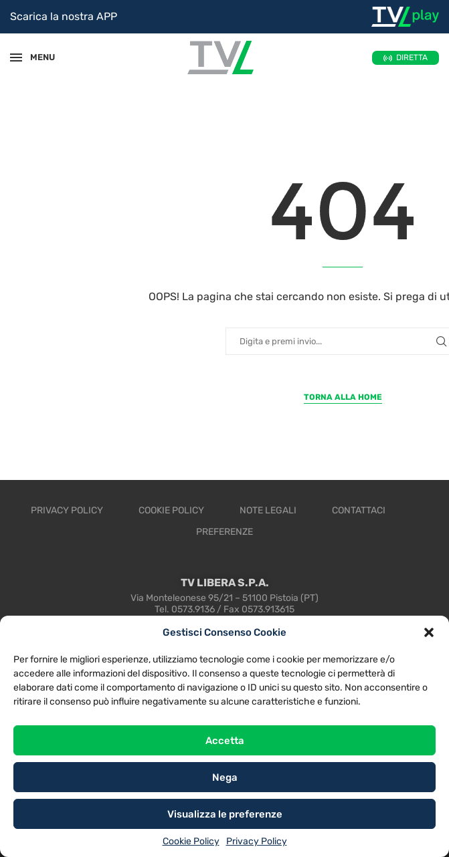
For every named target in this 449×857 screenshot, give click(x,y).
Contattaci (358, 510)
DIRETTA (412, 57)
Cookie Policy (191, 841)
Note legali (268, 510)
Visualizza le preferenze (224, 814)
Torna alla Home (343, 397)
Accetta (224, 741)
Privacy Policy (256, 841)
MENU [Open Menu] (36, 57)
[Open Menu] (16, 57)
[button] (429, 632)
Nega (225, 777)
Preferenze (224, 531)
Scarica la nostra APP (63, 16)
